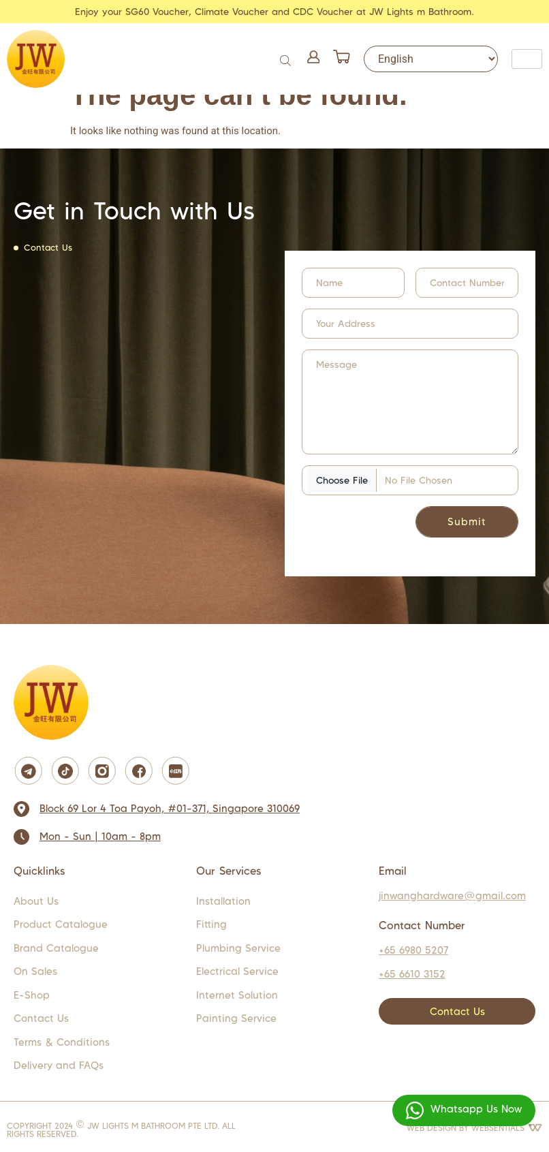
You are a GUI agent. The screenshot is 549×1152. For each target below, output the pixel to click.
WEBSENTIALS (506, 1128)
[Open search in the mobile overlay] (287, 59)
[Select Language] (431, 59)
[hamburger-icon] (527, 59)
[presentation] (384, 527)
